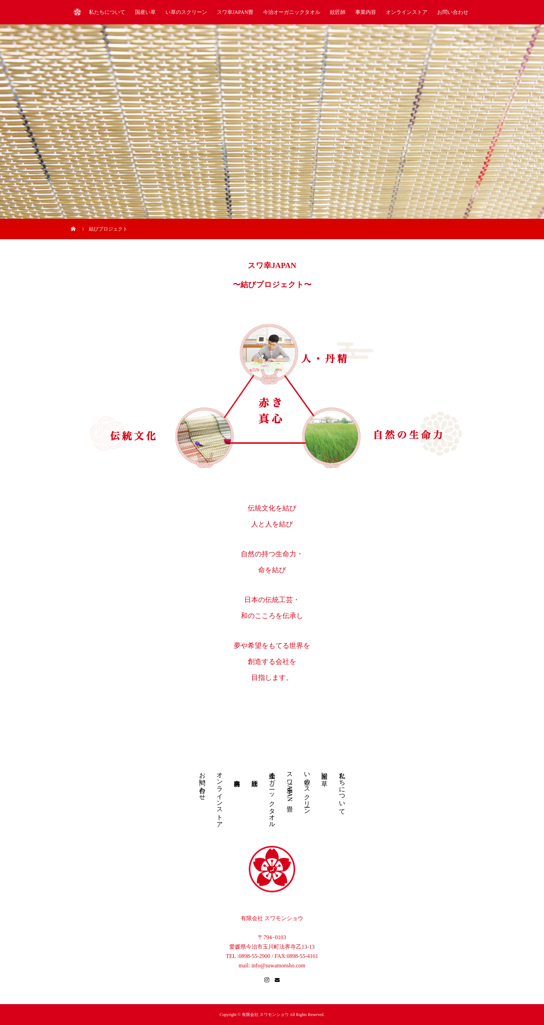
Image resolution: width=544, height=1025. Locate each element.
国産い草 (145, 12)
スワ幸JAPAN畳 (235, 12)
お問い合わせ (452, 12)
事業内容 (365, 12)
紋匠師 (338, 12)
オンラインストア (406, 12)
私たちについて (107, 12)
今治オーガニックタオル (291, 12)
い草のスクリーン (186, 12)
